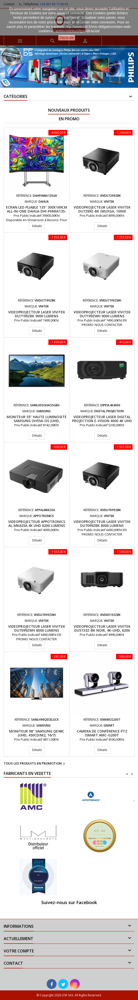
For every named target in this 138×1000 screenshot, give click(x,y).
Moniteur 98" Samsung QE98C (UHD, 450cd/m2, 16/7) (36, 733)
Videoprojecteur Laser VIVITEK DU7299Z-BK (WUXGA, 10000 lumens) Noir (102, 211)
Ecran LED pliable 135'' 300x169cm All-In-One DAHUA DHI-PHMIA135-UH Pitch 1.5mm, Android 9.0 (36, 211)
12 (99, 81)
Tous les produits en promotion (35, 764)
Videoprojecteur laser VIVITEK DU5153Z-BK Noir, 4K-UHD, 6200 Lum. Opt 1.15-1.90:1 (102, 630)
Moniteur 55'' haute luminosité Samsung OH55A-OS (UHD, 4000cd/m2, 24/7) (37, 420)
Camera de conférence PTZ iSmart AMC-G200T (102, 733)
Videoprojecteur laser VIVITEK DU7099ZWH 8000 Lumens (36, 628)
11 (93, 81)
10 (88, 81)
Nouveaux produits (69, 110)
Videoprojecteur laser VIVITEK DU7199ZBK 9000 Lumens (36, 314)
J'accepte (66, 38)
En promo (69, 119)
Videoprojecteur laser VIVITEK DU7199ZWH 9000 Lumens (102, 314)
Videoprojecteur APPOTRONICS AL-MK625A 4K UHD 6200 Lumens (36, 523)
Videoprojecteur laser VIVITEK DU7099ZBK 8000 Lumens (102, 523)
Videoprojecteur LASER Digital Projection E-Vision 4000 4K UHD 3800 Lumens (102, 420)
